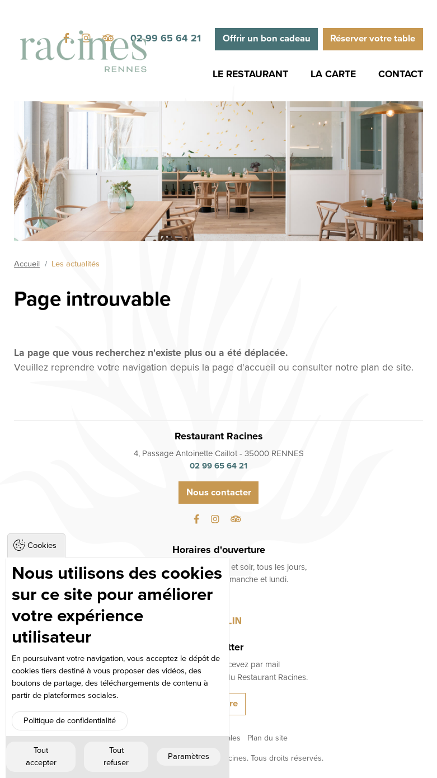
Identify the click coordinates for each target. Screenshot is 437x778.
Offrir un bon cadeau (267, 38)
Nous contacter (218, 492)
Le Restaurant (250, 74)
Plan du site (267, 738)
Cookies (42, 545)
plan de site (386, 367)
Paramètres (188, 756)
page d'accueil (243, 367)
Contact (400, 74)
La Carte (333, 74)
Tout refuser (116, 756)
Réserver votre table (372, 38)
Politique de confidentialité (70, 720)
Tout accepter (41, 756)
